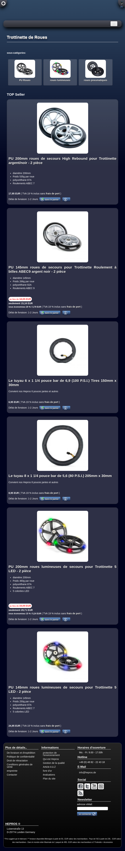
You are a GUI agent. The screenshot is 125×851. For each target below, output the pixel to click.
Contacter (12, 774)
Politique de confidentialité (21, 756)
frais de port (52, 193)
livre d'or (47, 770)
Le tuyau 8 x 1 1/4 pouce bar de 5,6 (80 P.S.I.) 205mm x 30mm (60, 476)
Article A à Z (49, 767)
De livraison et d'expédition (21, 752)
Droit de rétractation (17, 760)
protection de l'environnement (51, 754)
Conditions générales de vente (20, 765)
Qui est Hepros (51, 759)
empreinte (12, 770)
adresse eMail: (85, 804)
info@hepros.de (87, 772)
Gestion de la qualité (54, 763)
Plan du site (49, 778)
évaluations (49, 774)
